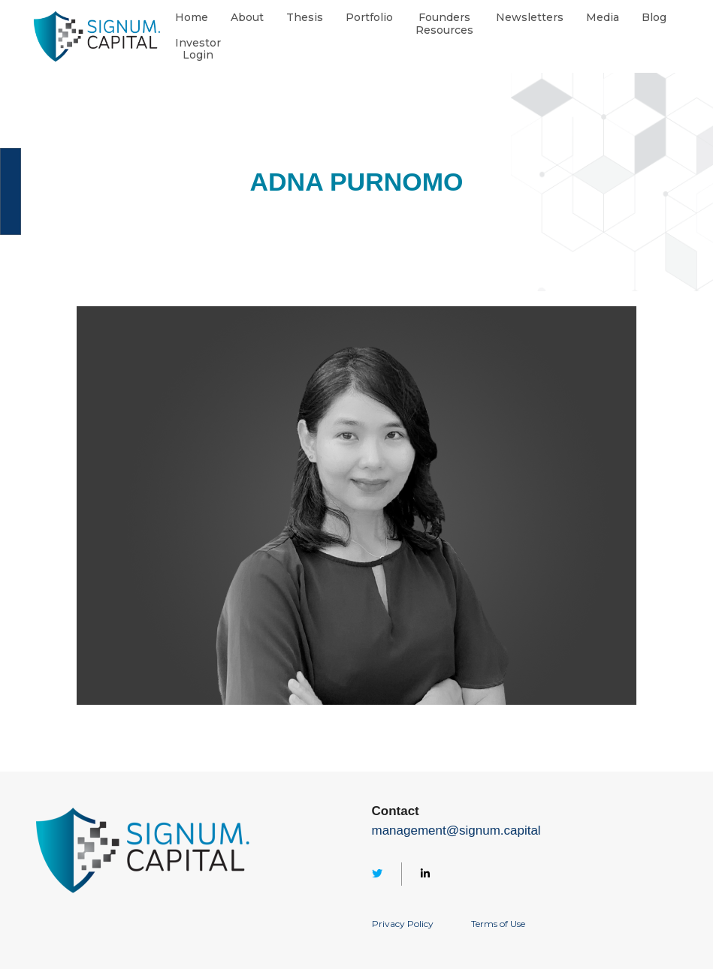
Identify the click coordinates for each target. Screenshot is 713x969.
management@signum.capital (456, 830)
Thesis (304, 17)
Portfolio (369, 17)
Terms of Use (498, 923)
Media (602, 17)
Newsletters (529, 17)
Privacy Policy (403, 923)
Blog (654, 17)
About (247, 17)
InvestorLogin (198, 49)
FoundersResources (444, 24)
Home (191, 17)
